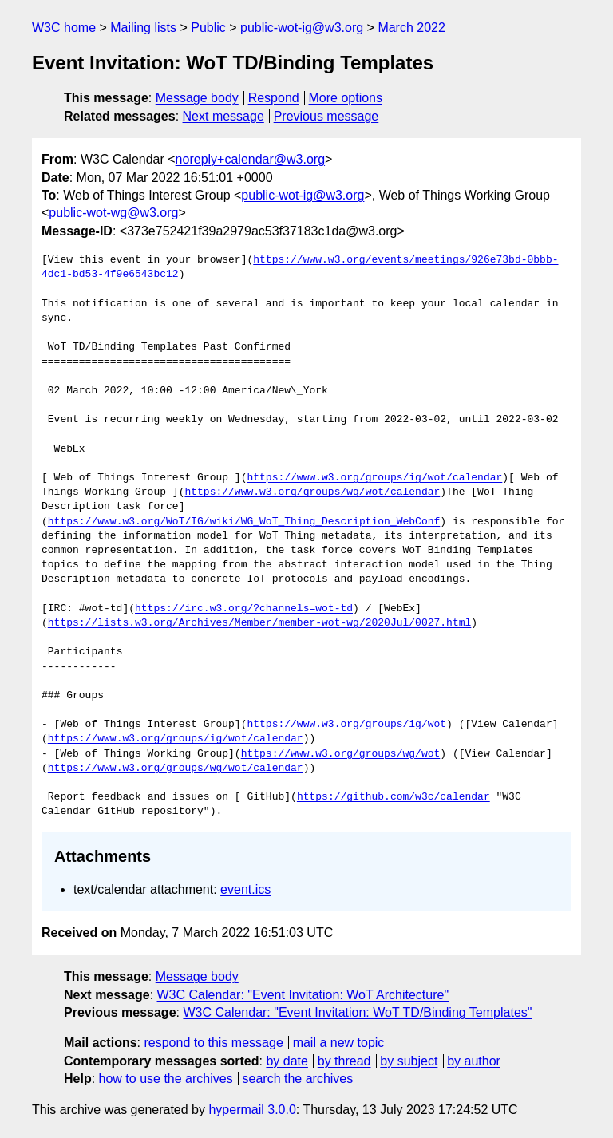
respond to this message (213, 1042)
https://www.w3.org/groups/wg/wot (341, 754)
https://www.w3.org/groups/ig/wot (346, 724)
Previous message (326, 116)
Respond (273, 98)
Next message (223, 116)
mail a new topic (339, 1042)
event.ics (245, 889)
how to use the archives (166, 1078)
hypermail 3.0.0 (251, 1109)
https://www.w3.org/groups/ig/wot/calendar (374, 478)
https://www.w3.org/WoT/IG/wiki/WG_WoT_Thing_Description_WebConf (244, 522)
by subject (408, 1061)
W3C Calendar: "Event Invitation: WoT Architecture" (303, 995)
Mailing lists (143, 27)
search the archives (298, 1078)
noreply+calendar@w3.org (250, 159)
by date (286, 1061)
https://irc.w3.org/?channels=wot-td (244, 609)
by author (473, 1061)
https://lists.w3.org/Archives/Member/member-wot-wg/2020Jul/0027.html (259, 623)
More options (346, 98)
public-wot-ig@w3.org (301, 27)
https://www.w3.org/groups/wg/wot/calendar (312, 492)
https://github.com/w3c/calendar (393, 797)
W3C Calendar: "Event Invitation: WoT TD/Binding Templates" (357, 1012)
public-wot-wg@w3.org (113, 212)
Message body (197, 98)
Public (208, 27)
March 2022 (411, 27)
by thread (344, 1061)
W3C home (64, 27)
